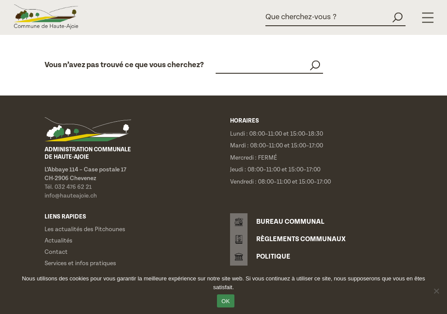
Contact (56, 252)
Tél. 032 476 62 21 (68, 187)
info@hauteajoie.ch (71, 195)
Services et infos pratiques (80, 263)
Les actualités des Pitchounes (85, 229)
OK (225, 301)
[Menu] (427, 17)
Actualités (58, 240)
